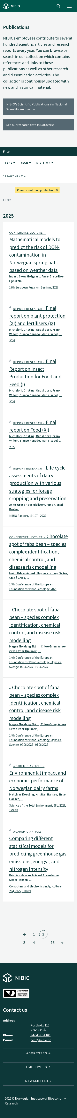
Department (14, 176)
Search (58, 6)
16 (53, 942)
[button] (38, 260)
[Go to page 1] (24, 934)
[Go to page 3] (62, 942)
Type (10, 162)
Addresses (38, 1053)
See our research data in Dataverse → (32, 125)
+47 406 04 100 (40, 1035)
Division (44, 162)
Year (26, 162)
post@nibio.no (40, 1040)
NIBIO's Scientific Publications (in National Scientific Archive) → (36, 106)
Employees (38, 1067)
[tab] (38, 260)
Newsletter (38, 1080)
